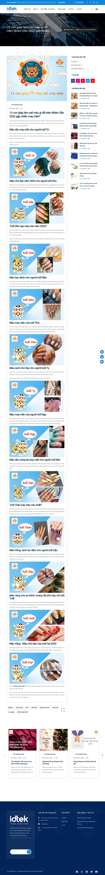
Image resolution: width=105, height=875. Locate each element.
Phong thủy (55, 707)
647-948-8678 (78, 2)
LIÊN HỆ (79, 9)
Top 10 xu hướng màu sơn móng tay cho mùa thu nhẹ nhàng (88, 185)
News (77, 30)
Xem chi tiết (61, 2)
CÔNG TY (35, 9)
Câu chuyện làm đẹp (89, 30)
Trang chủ (68, 30)
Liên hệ (63, 825)
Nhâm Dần (34, 707)
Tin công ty (75, 61)
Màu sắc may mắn (44, 707)
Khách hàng (62, 9)
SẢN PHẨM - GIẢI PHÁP (47, 9)
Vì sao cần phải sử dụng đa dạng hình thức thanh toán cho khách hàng (88, 165)
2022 (27, 707)
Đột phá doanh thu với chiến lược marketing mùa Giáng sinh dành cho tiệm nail (89, 155)
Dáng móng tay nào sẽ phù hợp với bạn (84, 763)
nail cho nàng (19, 707)
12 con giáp (11, 712)
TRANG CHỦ (27, 9)
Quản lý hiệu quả (77, 65)
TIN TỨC (70, 9)
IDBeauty (10, 707)
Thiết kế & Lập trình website (84, 818)
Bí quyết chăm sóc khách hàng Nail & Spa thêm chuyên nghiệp (88, 125)
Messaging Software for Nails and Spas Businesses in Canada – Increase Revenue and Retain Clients (88, 95)
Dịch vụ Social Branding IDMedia (85, 827)
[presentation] (21, 845)
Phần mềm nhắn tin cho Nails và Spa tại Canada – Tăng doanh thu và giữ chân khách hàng (89, 105)
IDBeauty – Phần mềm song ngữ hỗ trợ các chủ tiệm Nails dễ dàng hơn (89, 115)
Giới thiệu (64, 818)
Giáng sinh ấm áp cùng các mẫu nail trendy (52, 763)
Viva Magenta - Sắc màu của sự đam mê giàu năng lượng (21, 763)
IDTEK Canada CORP (22, 712)
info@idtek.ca (44, 824)
